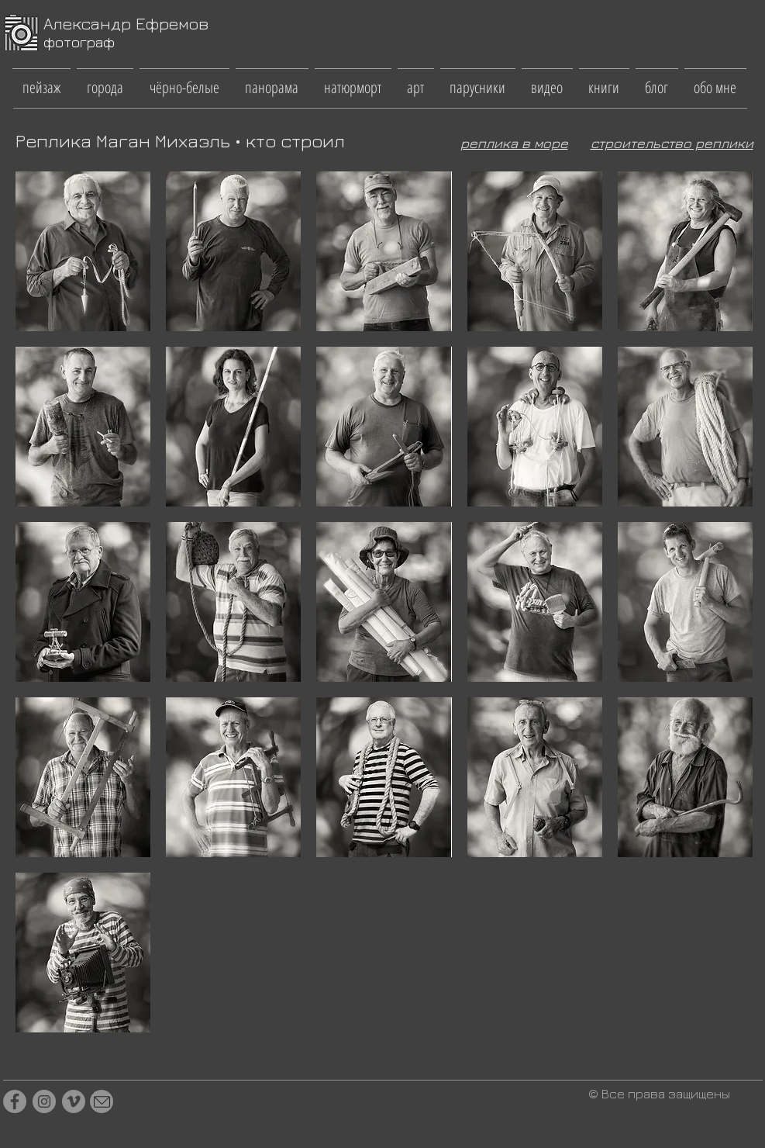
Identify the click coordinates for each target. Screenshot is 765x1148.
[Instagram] (44, 1101)
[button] (41, 80)
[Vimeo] (73, 1101)
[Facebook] (14, 1101)
